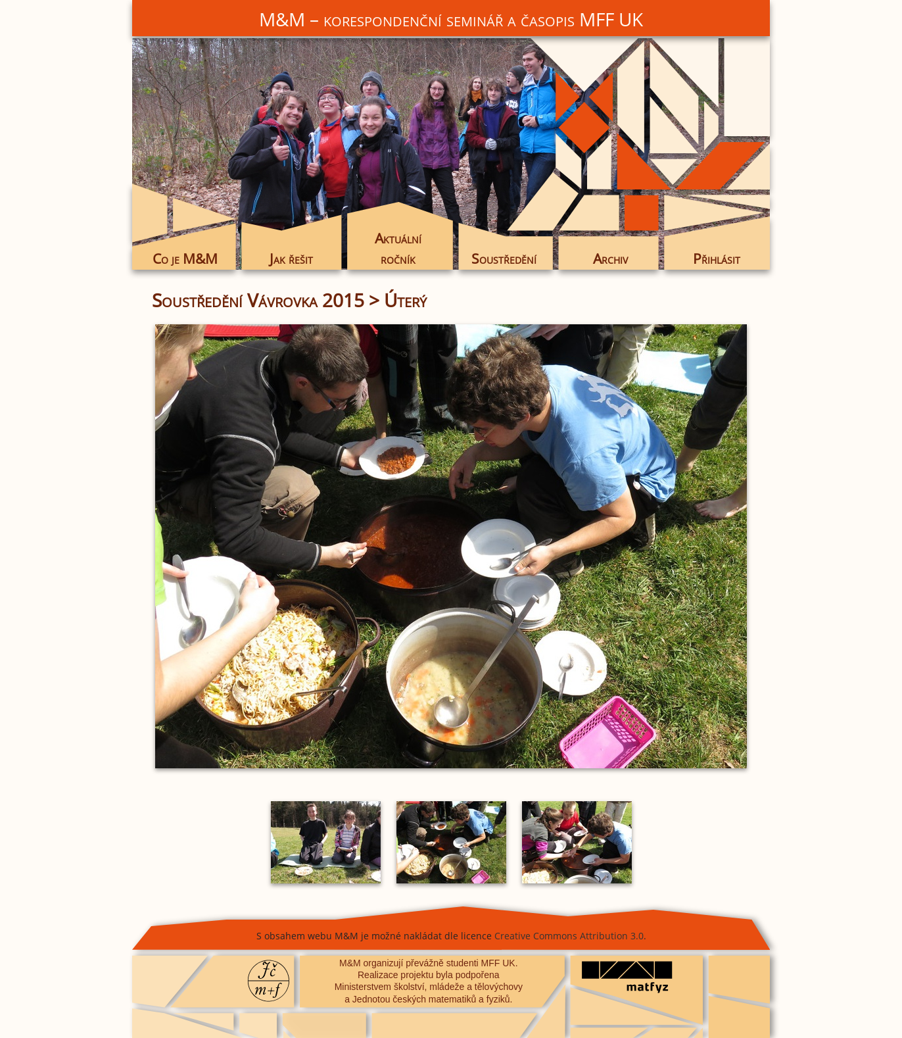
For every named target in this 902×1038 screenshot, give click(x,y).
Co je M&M (185, 258)
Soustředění (503, 258)
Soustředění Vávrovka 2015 (258, 299)
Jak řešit (291, 258)
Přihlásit (716, 258)
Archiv (610, 258)
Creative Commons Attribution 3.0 (569, 935)
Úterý (405, 299)
